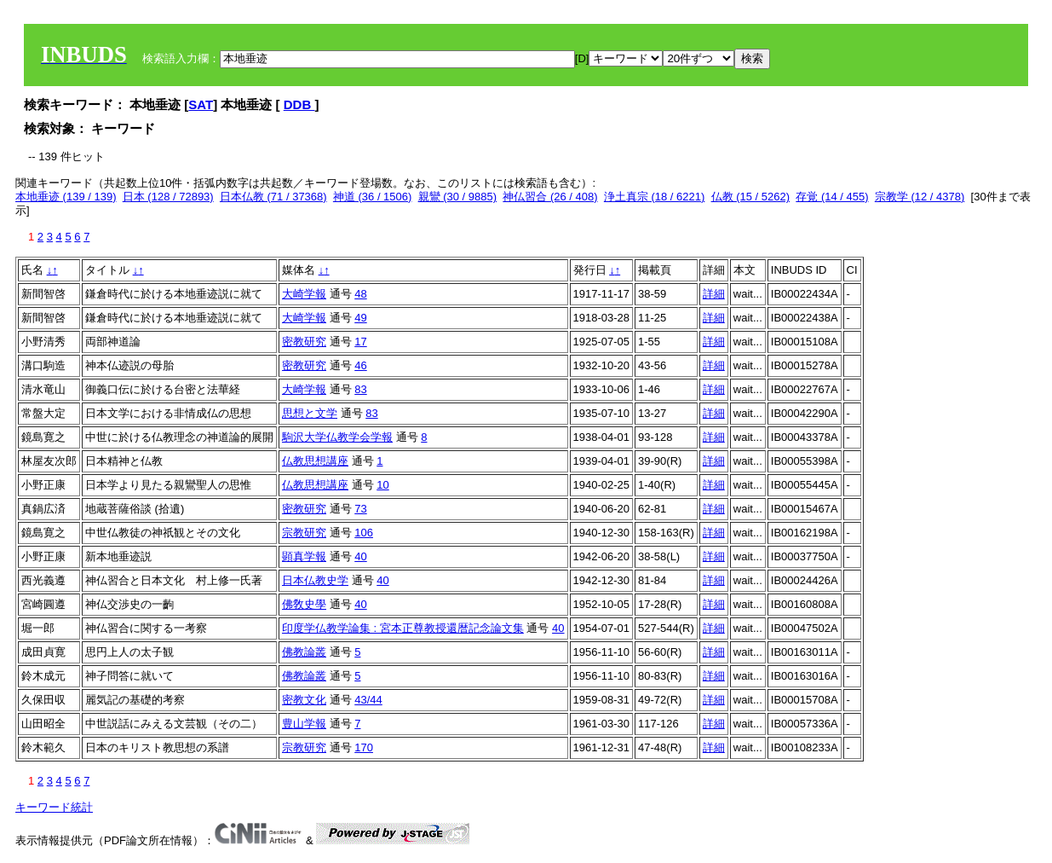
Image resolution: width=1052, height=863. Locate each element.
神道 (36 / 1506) (372, 196)
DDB (299, 104)
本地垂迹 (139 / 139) (66, 196)
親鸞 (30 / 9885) (457, 196)
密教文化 (304, 699)
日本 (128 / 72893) (168, 196)
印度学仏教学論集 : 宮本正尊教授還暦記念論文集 (403, 628)
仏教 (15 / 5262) (750, 196)
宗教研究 (304, 532)
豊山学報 (304, 723)
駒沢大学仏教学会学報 (337, 437)
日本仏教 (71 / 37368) (273, 196)
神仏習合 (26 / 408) (550, 196)
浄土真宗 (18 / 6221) (654, 196)
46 (360, 365)
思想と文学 (309, 413)
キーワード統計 (54, 807)
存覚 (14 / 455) (832, 196)
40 (360, 556)
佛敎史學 (304, 604)
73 (360, 508)
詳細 (714, 293)
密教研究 (304, 341)
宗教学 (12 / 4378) (920, 196)
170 (363, 747)
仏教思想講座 (315, 461)
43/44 (368, 699)
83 (360, 389)
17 (360, 341)
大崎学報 (304, 293)
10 (382, 484)
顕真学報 (304, 556)
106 (363, 532)
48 (360, 293)
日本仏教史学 (315, 580)
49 (360, 317)
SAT (200, 104)
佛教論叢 (304, 652)
